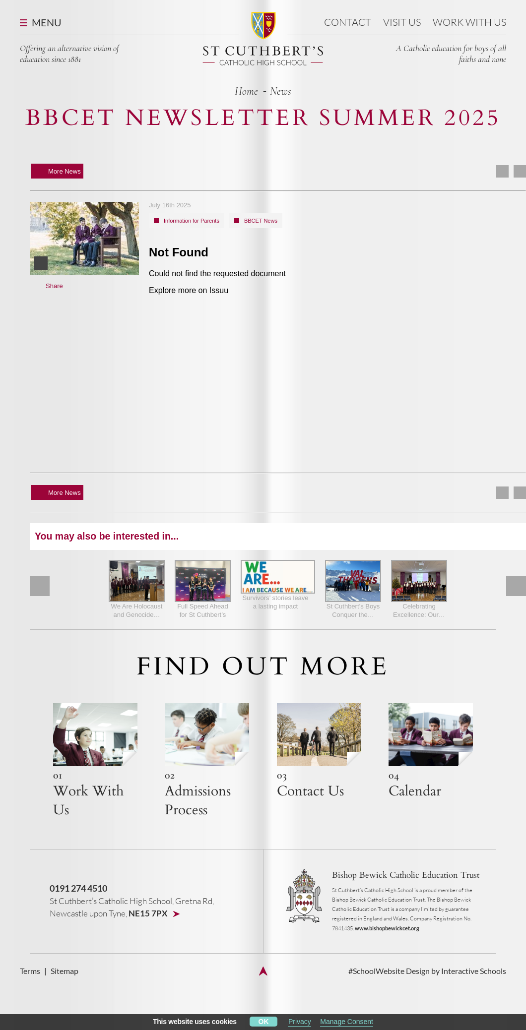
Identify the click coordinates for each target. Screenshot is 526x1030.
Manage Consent (346, 1022)
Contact (347, 22)
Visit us (402, 22)
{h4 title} (95, 761)
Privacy (299, 1022)
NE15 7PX (149, 913)
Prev (40, 586)
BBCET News (260, 221)
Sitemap (64, 970)
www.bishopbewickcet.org (387, 928)
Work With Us (469, 22)
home (246, 91)
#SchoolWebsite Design (389, 970)
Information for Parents (191, 221)
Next (516, 586)
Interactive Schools (473, 970)
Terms (30, 970)
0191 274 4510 (78, 888)
